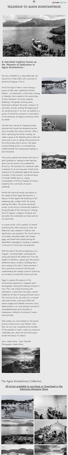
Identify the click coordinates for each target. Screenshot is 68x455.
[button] (34, 1)
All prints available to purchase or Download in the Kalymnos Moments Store (34, 388)
